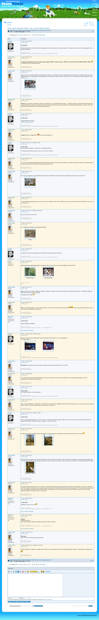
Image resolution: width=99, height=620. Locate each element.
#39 (21, 171)
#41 (21, 210)
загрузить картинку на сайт (27, 122)
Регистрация (20, 28)
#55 (21, 455)
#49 (21, 361)
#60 (21, 545)
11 (34, 564)
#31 (21, 41)
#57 (21, 498)
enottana (10, 41)
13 (38, 564)
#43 (21, 248)
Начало (9, 28)
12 (36, 564)
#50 (21, 373)
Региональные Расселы (45, 30)
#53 (21, 412)
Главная (9, 24)
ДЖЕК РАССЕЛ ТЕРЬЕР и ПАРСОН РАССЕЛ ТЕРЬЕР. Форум (24, 30)
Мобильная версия (44, 28)
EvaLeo (9, 261)
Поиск (31, 28)
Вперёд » (44, 564)
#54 (21, 428)
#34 (21, 99)
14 (40, 564)
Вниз (93, 31)
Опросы (14, 28)
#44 (21, 261)
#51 (21, 386)
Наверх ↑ (92, 560)
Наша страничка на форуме (27, 330)
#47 (21, 316)
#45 (21, 287)
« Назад (20, 564)
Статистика (36, 28)
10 (32, 564)
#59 (21, 532)
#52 (21, 399)
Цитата (26, 42)
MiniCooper (10, 316)
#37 (21, 142)
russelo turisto (11, 57)
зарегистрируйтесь (48, 599)
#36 (21, 129)
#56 (21, 482)
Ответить (26, 28)
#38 (21, 158)
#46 (21, 302)
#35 (21, 113)
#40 (21, 197)
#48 (21, 333)
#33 (21, 70)
